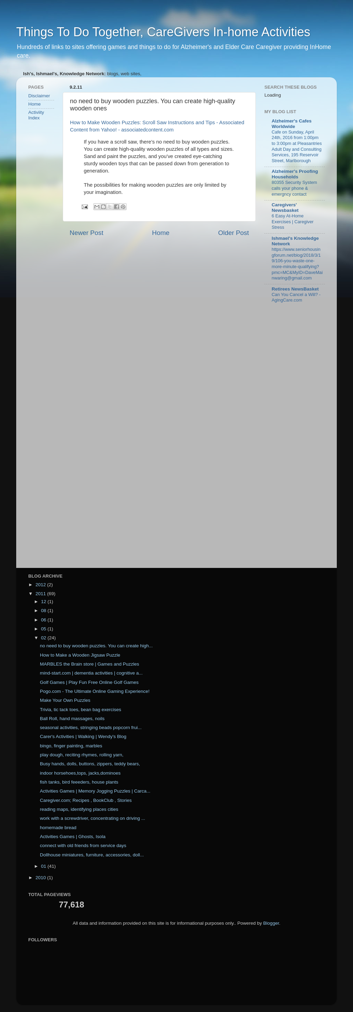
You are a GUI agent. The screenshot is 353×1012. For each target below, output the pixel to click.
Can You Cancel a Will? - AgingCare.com (296, 297)
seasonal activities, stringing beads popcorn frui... (91, 727)
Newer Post (86, 232)
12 (44, 601)
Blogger (271, 923)
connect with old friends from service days (83, 845)
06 (44, 619)
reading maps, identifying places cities (79, 809)
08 (44, 610)
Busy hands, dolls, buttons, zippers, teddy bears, (90, 763)
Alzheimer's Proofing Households (295, 174)
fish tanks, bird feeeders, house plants (79, 782)
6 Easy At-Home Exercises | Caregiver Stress (293, 221)
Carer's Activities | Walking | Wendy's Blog (83, 736)
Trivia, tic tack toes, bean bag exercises (80, 709)
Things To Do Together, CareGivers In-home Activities (163, 32)
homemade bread (58, 827)
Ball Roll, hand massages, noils (72, 718)
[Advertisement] (49, 236)
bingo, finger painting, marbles (71, 745)
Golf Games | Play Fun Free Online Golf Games (89, 682)
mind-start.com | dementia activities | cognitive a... (91, 673)
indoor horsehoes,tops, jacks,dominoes (80, 773)
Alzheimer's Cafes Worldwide (292, 123)
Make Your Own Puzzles (65, 700)
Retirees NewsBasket (295, 289)
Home (160, 232)
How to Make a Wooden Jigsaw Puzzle (80, 655)
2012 (41, 584)
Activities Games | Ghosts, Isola (72, 836)
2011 (41, 593)
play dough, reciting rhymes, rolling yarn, (81, 754)
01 (44, 866)
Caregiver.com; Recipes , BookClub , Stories (86, 800)
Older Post (233, 232)
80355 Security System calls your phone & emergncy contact (294, 188)
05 (44, 628)
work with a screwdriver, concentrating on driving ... (92, 818)
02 (44, 637)
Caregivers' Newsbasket (285, 207)
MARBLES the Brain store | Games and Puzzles (89, 664)
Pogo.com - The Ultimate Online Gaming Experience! (95, 691)
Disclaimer (39, 95)
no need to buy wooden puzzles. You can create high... (96, 645)
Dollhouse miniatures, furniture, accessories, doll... (92, 854)
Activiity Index (36, 115)
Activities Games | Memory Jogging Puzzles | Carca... (95, 791)
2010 (41, 877)
